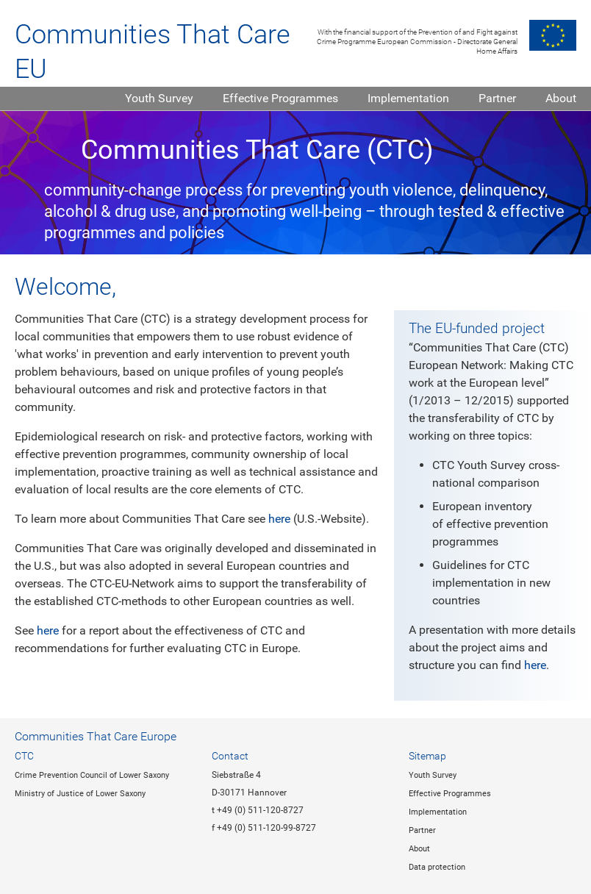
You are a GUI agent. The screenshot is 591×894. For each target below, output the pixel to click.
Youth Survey (159, 98)
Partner (497, 98)
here (279, 519)
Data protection (437, 867)
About (560, 98)
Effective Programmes (280, 98)
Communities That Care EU (152, 52)
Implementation (408, 98)
